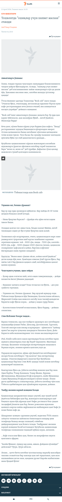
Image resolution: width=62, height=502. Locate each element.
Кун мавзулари (8, 14)
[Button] (55, 36)
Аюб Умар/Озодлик (9, 27)
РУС (31, 499)
